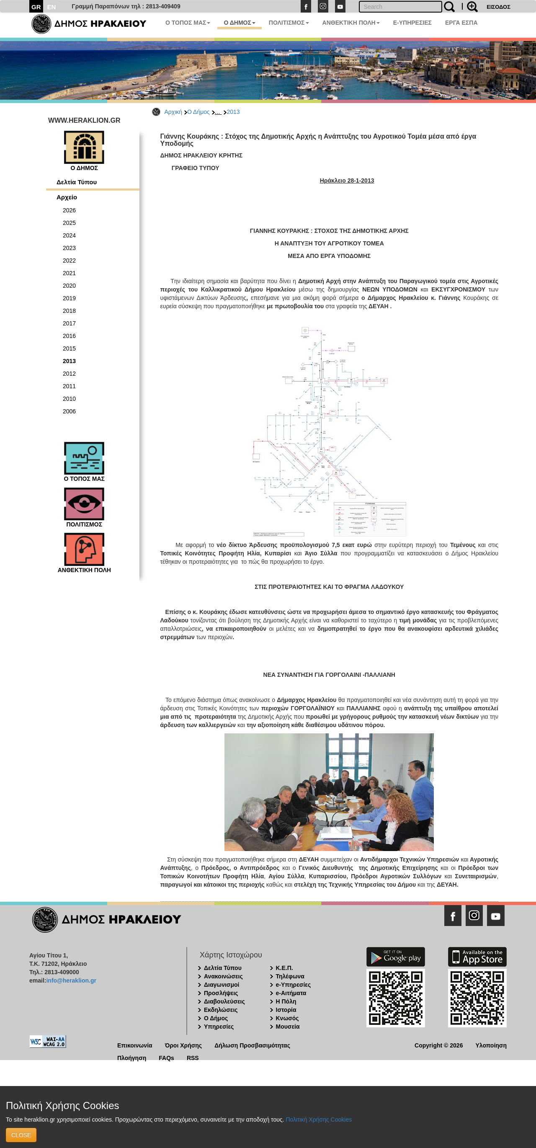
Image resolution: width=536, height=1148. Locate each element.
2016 (69, 336)
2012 (69, 373)
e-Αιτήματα (291, 993)
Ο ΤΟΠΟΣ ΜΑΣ (187, 22)
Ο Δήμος (198, 111)
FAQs (166, 1057)
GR (36, 6)
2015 (69, 348)
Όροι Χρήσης (183, 1044)
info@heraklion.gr (71, 980)
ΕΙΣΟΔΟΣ (498, 7)
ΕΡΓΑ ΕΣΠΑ (461, 22)
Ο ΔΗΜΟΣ (239, 22)
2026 (69, 210)
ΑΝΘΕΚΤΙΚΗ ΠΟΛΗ (351, 22)
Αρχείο (67, 197)
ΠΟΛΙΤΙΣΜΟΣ (289, 22)
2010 (69, 398)
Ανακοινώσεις (223, 976)
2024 (69, 235)
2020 (69, 285)
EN (51, 6)
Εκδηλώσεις (221, 1009)
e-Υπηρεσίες (293, 984)
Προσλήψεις (221, 993)
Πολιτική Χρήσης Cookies (319, 1119)
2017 (69, 323)
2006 (69, 411)
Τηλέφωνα (290, 976)
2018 (69, 310)
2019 (69, 298)
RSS (193, 1057)
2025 (69, 222)
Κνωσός (287, 1018)
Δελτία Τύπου (77, 182)
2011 (69, 386)
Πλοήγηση (131, 1057)
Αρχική (174, 111)
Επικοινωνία (134, 1044)
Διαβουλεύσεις (224, 1001)
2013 (233, 111)
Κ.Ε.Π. (284, 968)
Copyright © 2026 (439, 1044)
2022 (69, 260)
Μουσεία (288, 1026)
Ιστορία (286, 1009)
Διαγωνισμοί (221, 984)
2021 (69, 273)
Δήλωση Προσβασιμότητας (252, 1044)
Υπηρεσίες (219, 1026)
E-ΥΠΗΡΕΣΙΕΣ (412, 22)
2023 (69, 248)
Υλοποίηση (491, 1044)
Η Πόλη (286, 1001)
